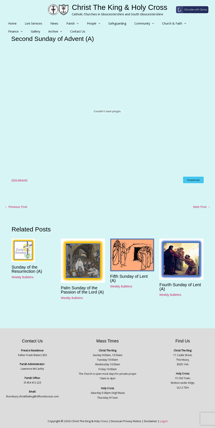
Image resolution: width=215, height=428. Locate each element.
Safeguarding (105, 23)
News (48, 23)
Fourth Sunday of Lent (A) (180, 286)
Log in (164, 421)
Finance (182, 23)
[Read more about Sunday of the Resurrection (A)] (23, 250)
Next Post (201, 207)
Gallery (199, 23)
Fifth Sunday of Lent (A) (129, 278)
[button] (69, 23)
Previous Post (16, 207)
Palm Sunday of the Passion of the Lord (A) (82, 290)
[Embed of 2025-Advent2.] (107, 111)
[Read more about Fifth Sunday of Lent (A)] (132, 254)
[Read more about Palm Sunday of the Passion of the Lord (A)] (83, 260)
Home (11, 23)
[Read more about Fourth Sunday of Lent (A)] (181, 259)
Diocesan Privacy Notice (126, 421)
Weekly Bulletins (23, 277)
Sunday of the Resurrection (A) (27, 269)
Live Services (30, 23)
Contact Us (34, 31)
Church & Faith (157, 23)
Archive (14, 31)
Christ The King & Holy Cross (119, 7)
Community (129, 23)
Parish (64, 23)
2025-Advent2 (18, 179)
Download (193, 179)
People (83, 23)
